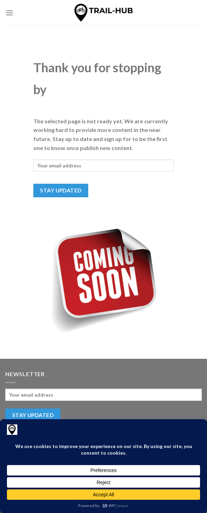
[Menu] (9, 12)
